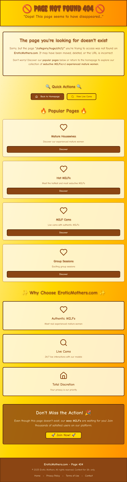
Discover (63, 149)
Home (37, 475)
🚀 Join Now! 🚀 (63, 435)
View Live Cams (81, 96)
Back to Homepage (47, 96)
